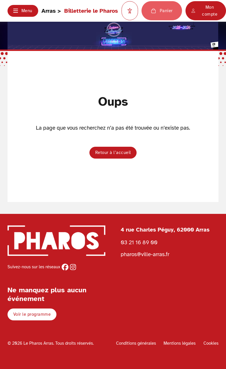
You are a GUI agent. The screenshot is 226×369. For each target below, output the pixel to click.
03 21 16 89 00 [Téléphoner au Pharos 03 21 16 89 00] (139, 242)
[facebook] (65, 267)
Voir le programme (32, 314)
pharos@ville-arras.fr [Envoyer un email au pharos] (145, 254)
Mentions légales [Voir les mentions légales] (179, 343)
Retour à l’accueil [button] (113, 152)
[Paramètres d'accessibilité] (130, 10)
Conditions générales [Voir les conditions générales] (136, 343)
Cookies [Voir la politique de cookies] (210, 343)
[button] (23, 11)
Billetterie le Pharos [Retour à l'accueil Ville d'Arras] (91, 10)
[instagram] (73, 267)
